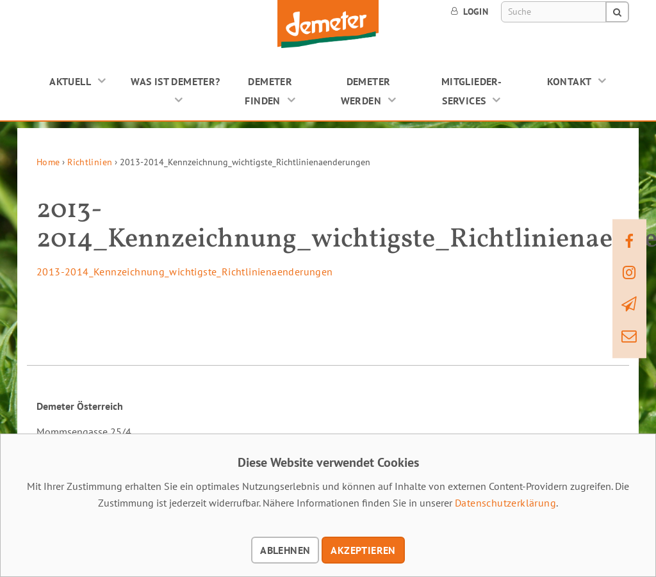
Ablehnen (285, 550)
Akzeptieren (363, 550)
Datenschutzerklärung (505, 502)
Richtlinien (89, 162)
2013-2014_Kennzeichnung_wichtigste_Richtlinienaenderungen (185, 271)
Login (469, 11)
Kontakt (569, 81)
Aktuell (70, 81)
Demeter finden (268, 91)
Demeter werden (366, 91)
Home (48, 162)
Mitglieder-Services (471, 91)
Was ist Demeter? (175, 81)
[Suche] (554, 11)
